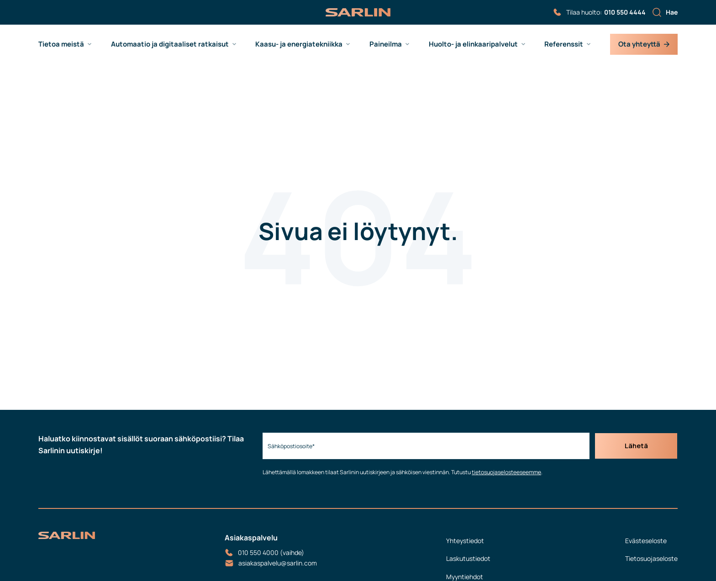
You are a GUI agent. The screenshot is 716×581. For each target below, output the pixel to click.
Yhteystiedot (465, 540)
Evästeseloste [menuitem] (646, 540)
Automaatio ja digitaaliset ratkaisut (170, 44)
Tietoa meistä (61, 44)
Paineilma (385, 44)
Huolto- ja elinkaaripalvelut (473, 44)
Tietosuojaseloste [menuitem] (651, 558)
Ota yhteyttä (643, 44)
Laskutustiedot (468, 558)
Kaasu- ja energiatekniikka (298, 44)
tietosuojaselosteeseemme (504, 472)
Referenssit (563, 44)
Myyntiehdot (464, 576)
